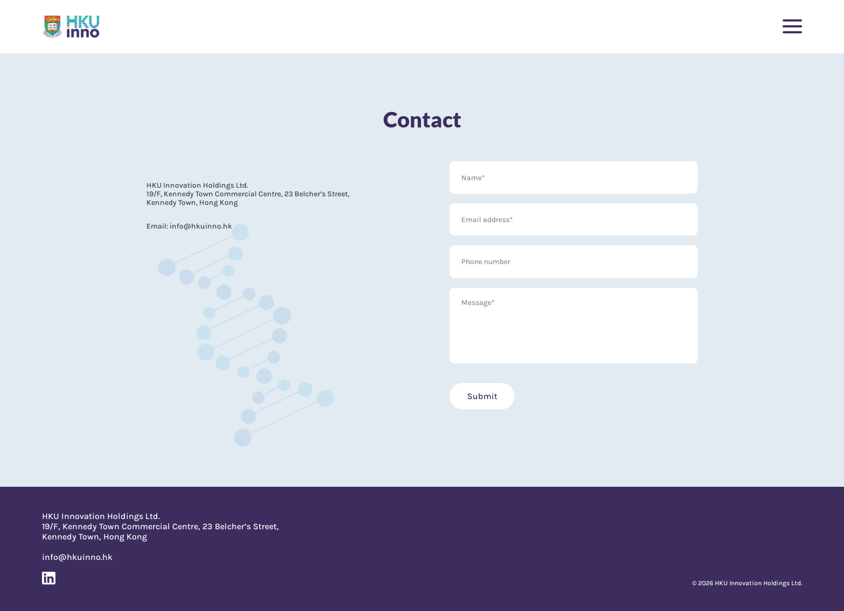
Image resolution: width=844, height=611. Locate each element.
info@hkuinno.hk (200, 226)
